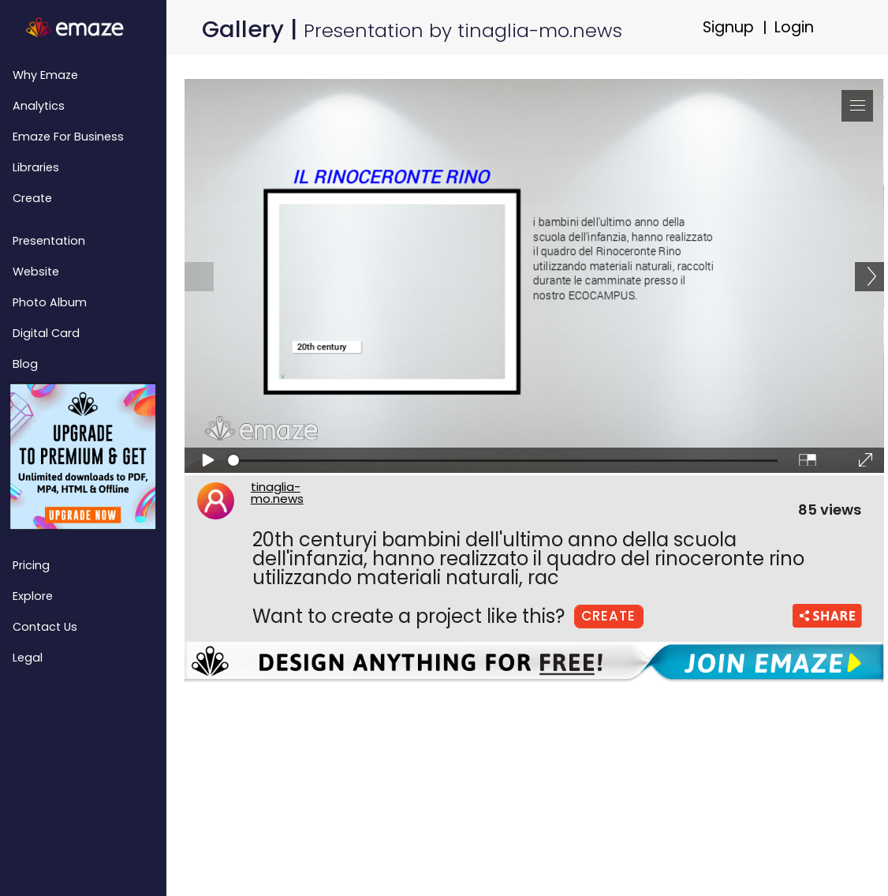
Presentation (49, 241)
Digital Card (46, 333)
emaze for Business (68, 136)
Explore (33, 596)
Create (32, 198)
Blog (25, 364)
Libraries (36, 167)
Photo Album (50, 302)
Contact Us (45, 627)
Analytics (39, 106)
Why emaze (45, 75)
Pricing (31, 565)
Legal (28, 657)
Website (36, 271)
